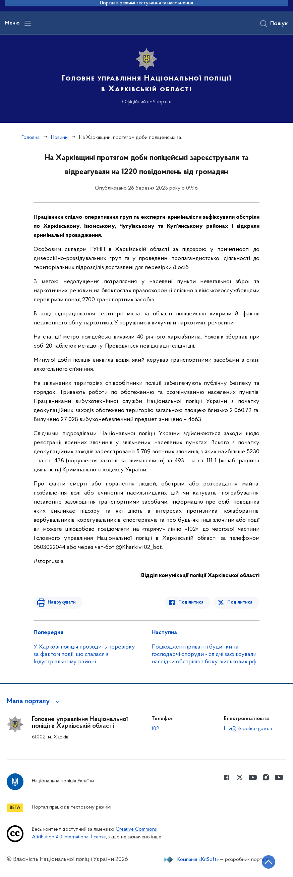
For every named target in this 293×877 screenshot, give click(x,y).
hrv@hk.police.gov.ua (248, 728)
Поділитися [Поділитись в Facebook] (191, 602)
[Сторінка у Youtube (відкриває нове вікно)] (253, 777)
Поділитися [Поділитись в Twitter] (240, 602)
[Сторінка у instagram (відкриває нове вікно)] (266, 777)
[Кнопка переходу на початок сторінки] (268, 862)
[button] (34, 702)
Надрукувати (61, 602)
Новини (59, 137)
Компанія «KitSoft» (198, 859)
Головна (30, 137)
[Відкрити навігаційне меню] (27, 23)
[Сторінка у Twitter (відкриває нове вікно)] (240, 777)
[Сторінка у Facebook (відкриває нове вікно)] (227, 777)
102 (155, 728)
